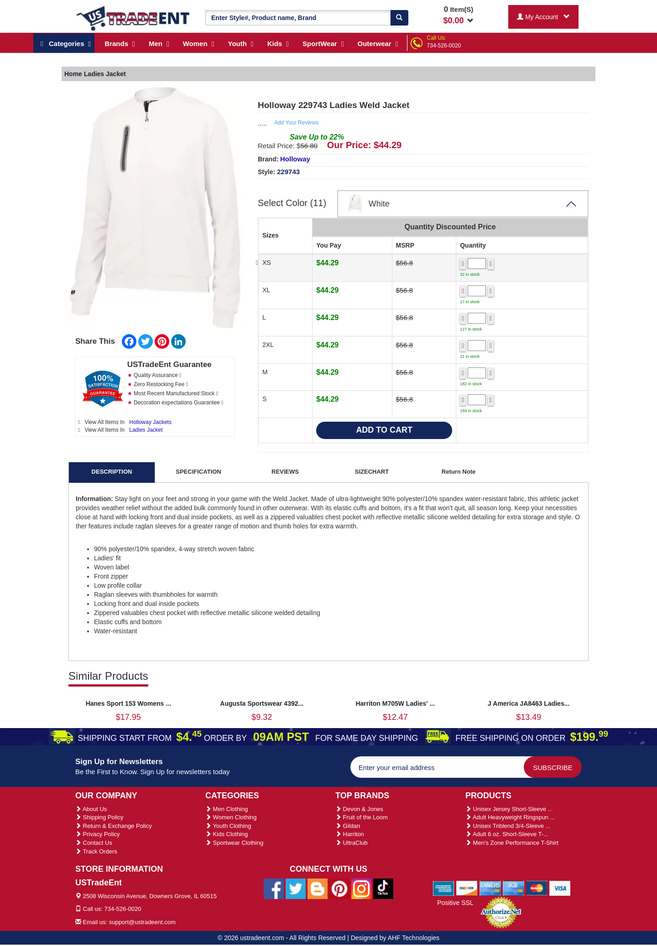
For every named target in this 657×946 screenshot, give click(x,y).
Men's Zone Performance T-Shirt (511, 842)
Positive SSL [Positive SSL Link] (455, 902)
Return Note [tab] (458, 471)
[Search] (399, 18)
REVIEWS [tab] (285, 471)
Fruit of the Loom (361, 817)
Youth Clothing (228, 825)
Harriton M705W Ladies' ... (395, 703)
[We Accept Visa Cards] (560, 887)
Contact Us (93, 842)
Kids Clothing (226, 834)
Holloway (295, 159)
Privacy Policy (97, 834)
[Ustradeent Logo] (133, 17)
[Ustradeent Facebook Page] (274, 888)
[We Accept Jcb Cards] (513, 887)
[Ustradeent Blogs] (318, 888)
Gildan (347, 825)
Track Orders (96, 851)
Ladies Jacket (145, 430)
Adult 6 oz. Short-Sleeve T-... (506, 834)
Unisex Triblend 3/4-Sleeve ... (507, 825)
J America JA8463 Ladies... (528, 703)
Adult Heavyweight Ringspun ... (510, 817)
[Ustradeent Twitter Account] (296, 888)
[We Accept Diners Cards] (490, 887)
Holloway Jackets (150, 422)
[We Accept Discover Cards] (467, 887)
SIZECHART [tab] (372, 471)
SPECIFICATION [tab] (198, 471)
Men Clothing (226, 809)
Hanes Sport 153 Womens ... (128, 703)
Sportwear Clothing (234, 842)
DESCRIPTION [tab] (112, 471)
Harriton (349, 834)
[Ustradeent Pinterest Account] (339, 888)
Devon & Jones (359, 809)
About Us (91, 809)
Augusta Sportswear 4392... (261, 703)
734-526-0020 (444, 45)
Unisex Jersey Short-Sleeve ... (509, 809)
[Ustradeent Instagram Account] (361, 888)
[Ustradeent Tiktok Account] (383, 888)
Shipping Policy (99, 817)
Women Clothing (230, 817)
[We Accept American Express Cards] (443, 887)
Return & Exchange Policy (113, 825)
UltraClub (351, 842)
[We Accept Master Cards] (537, 887)
